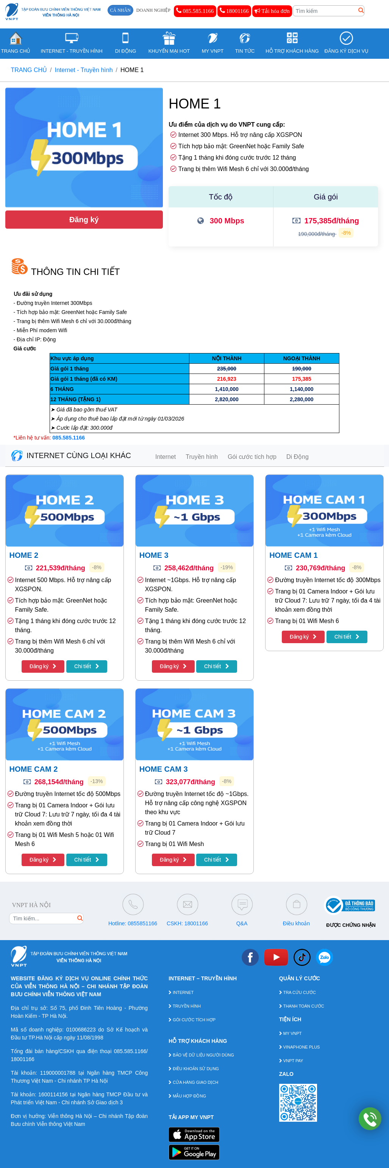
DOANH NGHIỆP (153, 10)
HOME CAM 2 (33, 769)
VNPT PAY (291, 1060)
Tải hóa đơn (272, 11)
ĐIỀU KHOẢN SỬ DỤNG (194, 1068)
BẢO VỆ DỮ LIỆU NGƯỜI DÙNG (201, 1055)
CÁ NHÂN (120, 10)
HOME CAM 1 (293, 555)
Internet (165, 457)
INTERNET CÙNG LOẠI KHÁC (71, 455)
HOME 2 (24, 555)
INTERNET (181, 992)
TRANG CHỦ (29, 70)
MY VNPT (290, 1033)
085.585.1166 (195, 10)
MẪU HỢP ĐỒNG (187, 1096)
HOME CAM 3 (163, 769)
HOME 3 (154, 555)
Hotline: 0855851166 (132, 923)
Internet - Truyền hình (84, 70)
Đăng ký (84, 219)
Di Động (297, 457)
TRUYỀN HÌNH (185, 1006)
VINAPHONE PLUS (299, 1047)
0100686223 (81, 1030)
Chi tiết (86, 666)
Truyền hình (202, 457)
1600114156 (53, 1094)
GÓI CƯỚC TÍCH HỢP (192, 1019)
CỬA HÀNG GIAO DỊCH (193, 1082)
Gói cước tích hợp (252, 457)
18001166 (234, 10)
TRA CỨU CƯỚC (297, 992)
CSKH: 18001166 (187, 923)
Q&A (242, 923)
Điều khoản (296, 923)
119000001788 (57, 1073)
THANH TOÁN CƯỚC (301, 1006)
